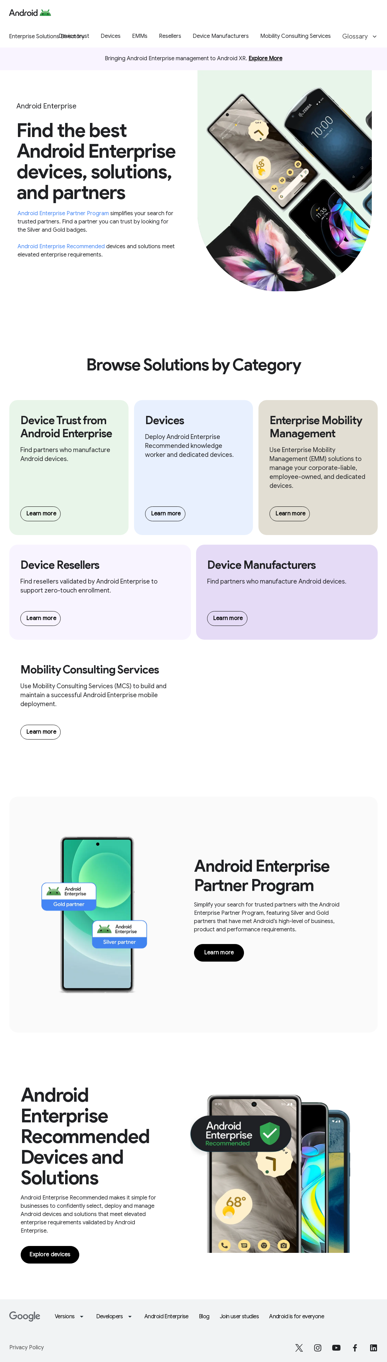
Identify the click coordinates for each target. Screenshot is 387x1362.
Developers (115, 1316)
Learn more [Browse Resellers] (41, 618)
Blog (204, 1316)
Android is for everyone (296, 1316)
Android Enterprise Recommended (62, 246)
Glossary (360, 36)
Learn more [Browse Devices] (166, 513)
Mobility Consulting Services (295, 36)
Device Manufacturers (221, 36)
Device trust (74, 36)
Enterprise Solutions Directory (46, 36)
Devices (111, 36)
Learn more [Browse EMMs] (290, 513)
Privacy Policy (26, 1347)
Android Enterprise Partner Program (64, 213)
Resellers (170, 36)
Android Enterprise (166, 1316)
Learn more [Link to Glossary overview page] (219, 952)
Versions (70, 1316)
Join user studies (239, 1316)
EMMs (139, 36)
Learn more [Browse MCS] (41, 732)
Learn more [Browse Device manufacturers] (41, 513)
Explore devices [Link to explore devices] (50, 1254)
